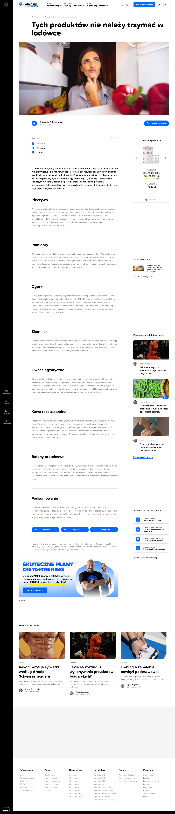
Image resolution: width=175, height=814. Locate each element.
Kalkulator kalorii (100, 784)
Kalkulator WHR (100, 781)
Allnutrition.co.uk (75, 796)
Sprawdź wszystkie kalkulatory (145, 558)
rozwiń (113, 138)
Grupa (6, 808)
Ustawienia (6, 423)
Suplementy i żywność (96, 4)
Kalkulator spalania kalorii (103, 790)
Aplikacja (23, 787)
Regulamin (24, 781)
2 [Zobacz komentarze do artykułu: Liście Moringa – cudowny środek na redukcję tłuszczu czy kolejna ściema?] (165, 398)
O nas (22, 775)
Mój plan (6, 404)
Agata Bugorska (146, 364)
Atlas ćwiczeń (148, 775)
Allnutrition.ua (74, 793)
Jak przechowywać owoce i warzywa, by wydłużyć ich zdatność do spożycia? (155, 268)
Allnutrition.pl (74, 778)
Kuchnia (146, 778)
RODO (22, 784)
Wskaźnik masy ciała (154, 520)
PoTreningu (36, 17)
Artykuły (47, 17)
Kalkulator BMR (99, 778)
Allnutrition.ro (74, 787)
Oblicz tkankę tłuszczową (154, 548)
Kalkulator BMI (99, 775)
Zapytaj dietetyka (150, 793)
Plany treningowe (51, 787)
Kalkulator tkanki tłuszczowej (105, 793)
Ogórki (40, 152)
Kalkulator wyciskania (102, 796)
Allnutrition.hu (74, 790)
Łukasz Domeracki (147, 402)
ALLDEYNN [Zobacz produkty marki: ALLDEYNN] (151, 170)
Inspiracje (147, 784)
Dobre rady (147, 790)
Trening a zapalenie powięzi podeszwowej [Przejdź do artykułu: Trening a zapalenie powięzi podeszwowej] (140, 669)
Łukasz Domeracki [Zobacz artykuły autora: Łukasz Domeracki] (32, 689)
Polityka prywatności (27, 778)
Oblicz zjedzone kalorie (154, 540)
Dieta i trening (53, 4)
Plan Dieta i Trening (126, 775)
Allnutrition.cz (74, 781)
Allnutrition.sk (74, 784)
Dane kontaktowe (26, 790)
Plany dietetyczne (51, 784)
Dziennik (6, 394)
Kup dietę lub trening (144, 4)
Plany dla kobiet (50, 778)
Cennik (47, 790)
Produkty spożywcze (151, 781)
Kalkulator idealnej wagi (103, 787)
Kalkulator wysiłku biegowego (105, 799)
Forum (145, 796)
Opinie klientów (50, 775)
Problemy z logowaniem (128, 781)
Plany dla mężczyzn (52, 781)
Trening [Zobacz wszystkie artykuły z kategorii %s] (22, 662)
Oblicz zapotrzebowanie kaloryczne (154, 530)
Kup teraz (152, 200)
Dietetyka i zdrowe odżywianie (65, 17)
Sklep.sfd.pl (73, 775)
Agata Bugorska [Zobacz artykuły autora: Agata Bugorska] (82, 692)
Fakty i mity (147, 787)
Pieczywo (41, 143)
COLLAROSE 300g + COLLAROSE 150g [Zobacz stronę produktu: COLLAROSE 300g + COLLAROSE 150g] (151, 174)
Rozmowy (6, 413)
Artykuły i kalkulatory (73, 4)
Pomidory (41, 148)
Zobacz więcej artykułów (143, 277)
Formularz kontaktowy (127, 778)
